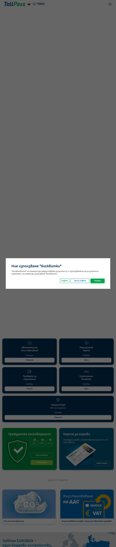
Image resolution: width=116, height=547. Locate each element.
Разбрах (97, 281)
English (65, 281)
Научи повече (80, 281)
